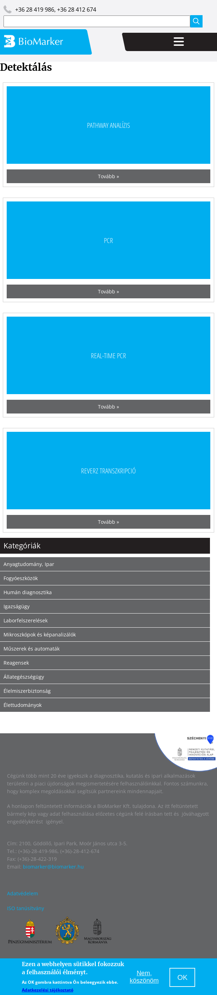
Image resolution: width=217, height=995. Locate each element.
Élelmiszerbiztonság (27, 691)
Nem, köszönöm (144, 977)
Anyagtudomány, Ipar (29, 564)
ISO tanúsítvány (25, 908)
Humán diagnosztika (28, 592)
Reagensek (16, 662)
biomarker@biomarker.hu (53, 866)
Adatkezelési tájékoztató (47, 990)
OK (182, 977)
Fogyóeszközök (21, 578)
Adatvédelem (22, 893)
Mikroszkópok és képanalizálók (40, 634)
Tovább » (108, 176)
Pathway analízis (108, 125)
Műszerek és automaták (32, 648)
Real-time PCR (108, 355)
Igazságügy (17, 606)
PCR (108, 240)
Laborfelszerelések (26, 620)
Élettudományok (23, 705)
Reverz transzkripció (108, 470)
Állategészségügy (24, 676)
